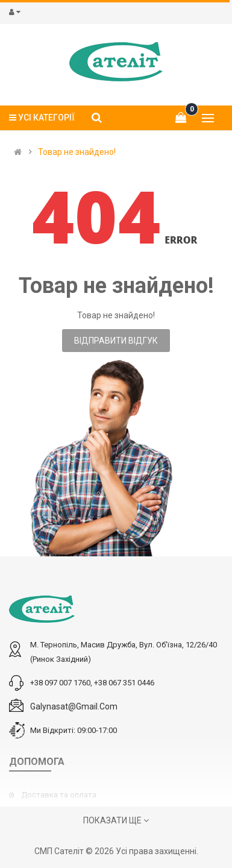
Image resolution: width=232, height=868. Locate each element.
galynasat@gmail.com (74, 706)
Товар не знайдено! (77, 152)
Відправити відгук (116, 340)
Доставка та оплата (58, 794)
